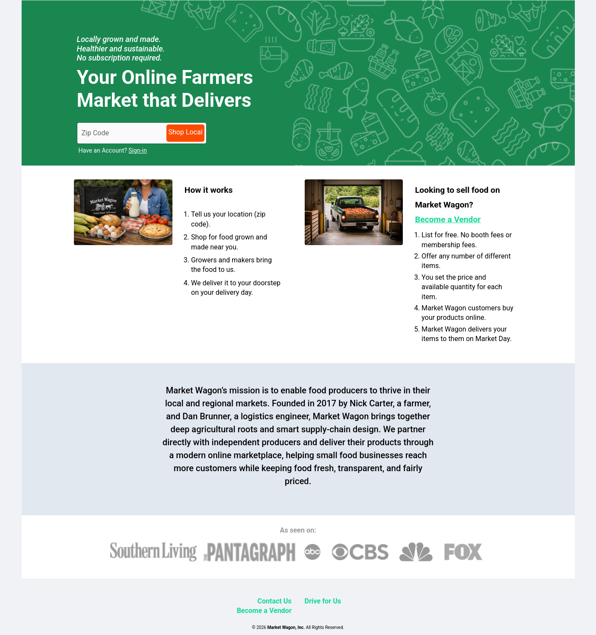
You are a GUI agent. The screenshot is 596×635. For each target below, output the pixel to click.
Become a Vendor (264, 610)
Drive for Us (323, 601)
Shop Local (185, 132)
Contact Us (275, 601)
